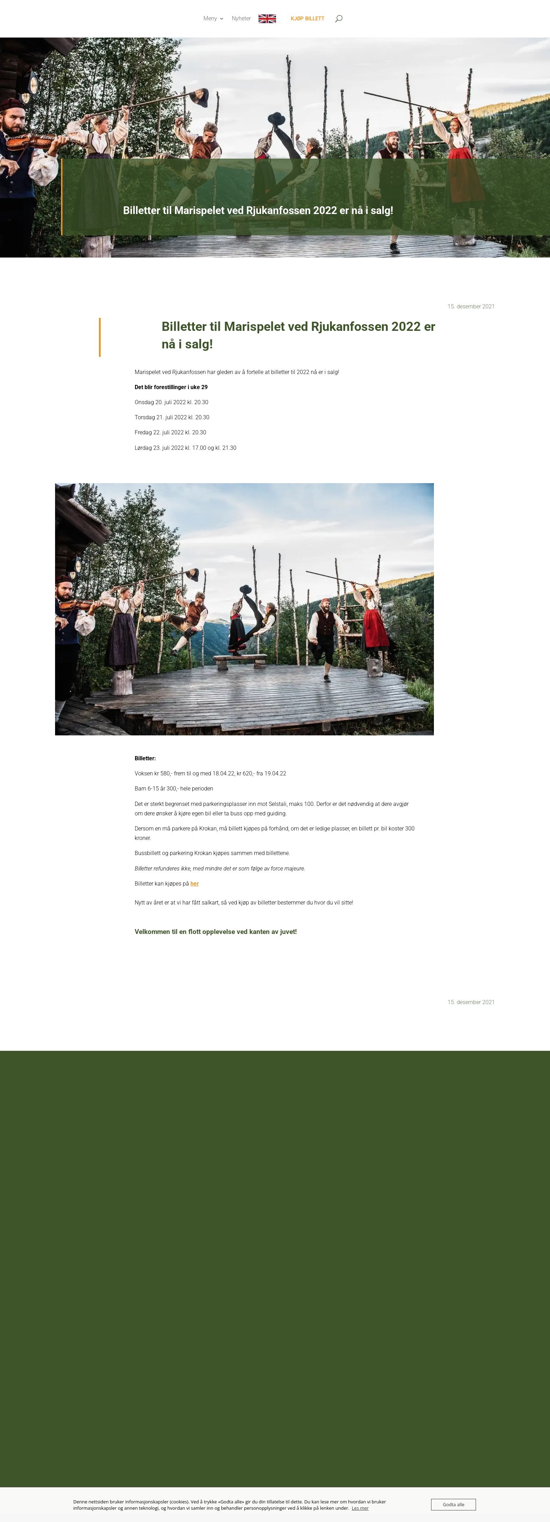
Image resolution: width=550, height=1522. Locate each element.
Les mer (360, 1508)
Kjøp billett (307, 18)
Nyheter (241, 18)
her (194, 883)
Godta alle (453, 1504)
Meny (210, 18)
